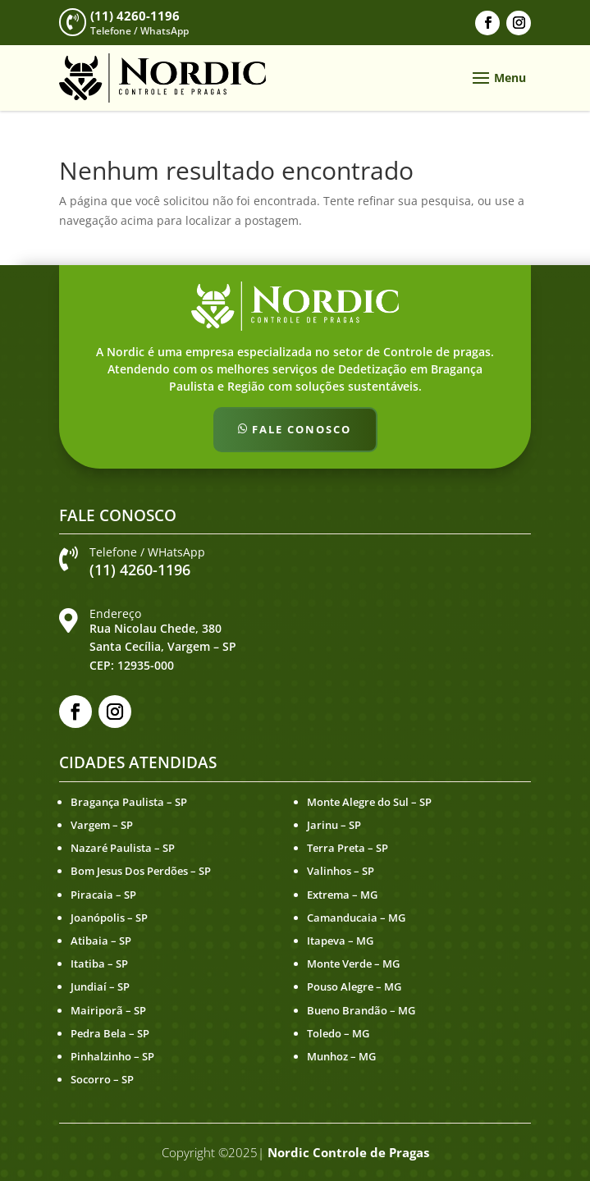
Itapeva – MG (340, 940)
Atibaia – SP (101, 940)
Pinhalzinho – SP (112, 1056)
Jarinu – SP (334, 824)
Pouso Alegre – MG (354, 986)
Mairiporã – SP (108, 1010)
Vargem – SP (102, 824)
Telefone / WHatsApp (147, 552)
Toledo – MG (338, 1033)
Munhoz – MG (341, 1056)
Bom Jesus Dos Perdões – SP (141, 870)
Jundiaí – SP (100, 986)
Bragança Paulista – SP (129, 801)
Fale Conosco (301, 429)
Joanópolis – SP (109, 917)
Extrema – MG (342, 894)
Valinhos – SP (340, 870)
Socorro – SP (102, 1079)
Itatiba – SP (99, 963)
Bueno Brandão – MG (361, 1010)
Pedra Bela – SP (110, 1033)
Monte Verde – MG (353, 963)
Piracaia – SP (103, 894)
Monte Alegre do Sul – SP (369, 801)
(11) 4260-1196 (135, 15)
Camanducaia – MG (356, 917)
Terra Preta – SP (347, 847)
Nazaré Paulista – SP (123, 847)
